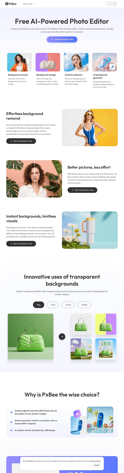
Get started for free (62, 39)
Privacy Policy (96, 461)
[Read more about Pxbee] (10, 3)
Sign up (111, 4)
